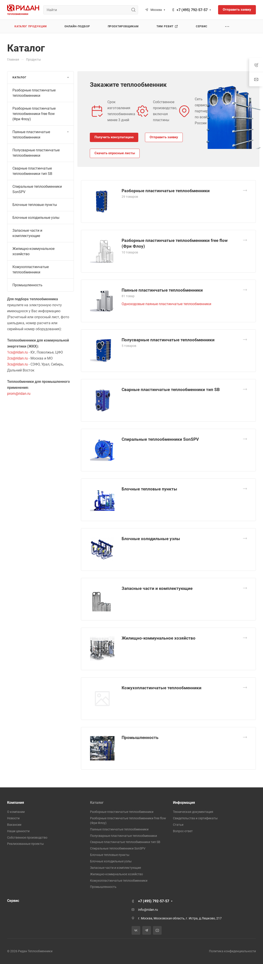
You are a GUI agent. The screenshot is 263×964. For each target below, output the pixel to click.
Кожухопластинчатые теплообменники (161, 687)
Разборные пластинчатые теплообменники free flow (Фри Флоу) (34, 113)
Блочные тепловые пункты (149, 489)
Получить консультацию (114, 137)
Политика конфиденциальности (232, 951)
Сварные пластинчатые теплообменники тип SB (171, 389)
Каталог (97, 802)
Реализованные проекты (25, 843)
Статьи (178, 824)
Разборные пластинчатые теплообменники (166, 190)
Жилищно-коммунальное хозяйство (158, 638)
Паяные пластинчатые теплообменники (162, 290)
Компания (15, 802)
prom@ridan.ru (18, 393)
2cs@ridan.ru (17, 358)
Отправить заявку (164, 137)
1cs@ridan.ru (17, 352)
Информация (184, 802)
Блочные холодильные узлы (151, 538)
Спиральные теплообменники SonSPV (160, 439)
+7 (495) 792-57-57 (192, 10)
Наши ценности (18, 831)
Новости (13, 818)
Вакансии (14, 824)
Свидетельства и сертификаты (195, 818)
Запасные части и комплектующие (157, 588)
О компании (16, 812)
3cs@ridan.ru (17, 364)
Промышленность (140, 737)
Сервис (13, 901)
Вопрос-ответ (183, 831)
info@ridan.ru (148, 910)
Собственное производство (27, 837)
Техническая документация (193, 812)
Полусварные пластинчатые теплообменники (168, 339)
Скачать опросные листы (114, 153)
